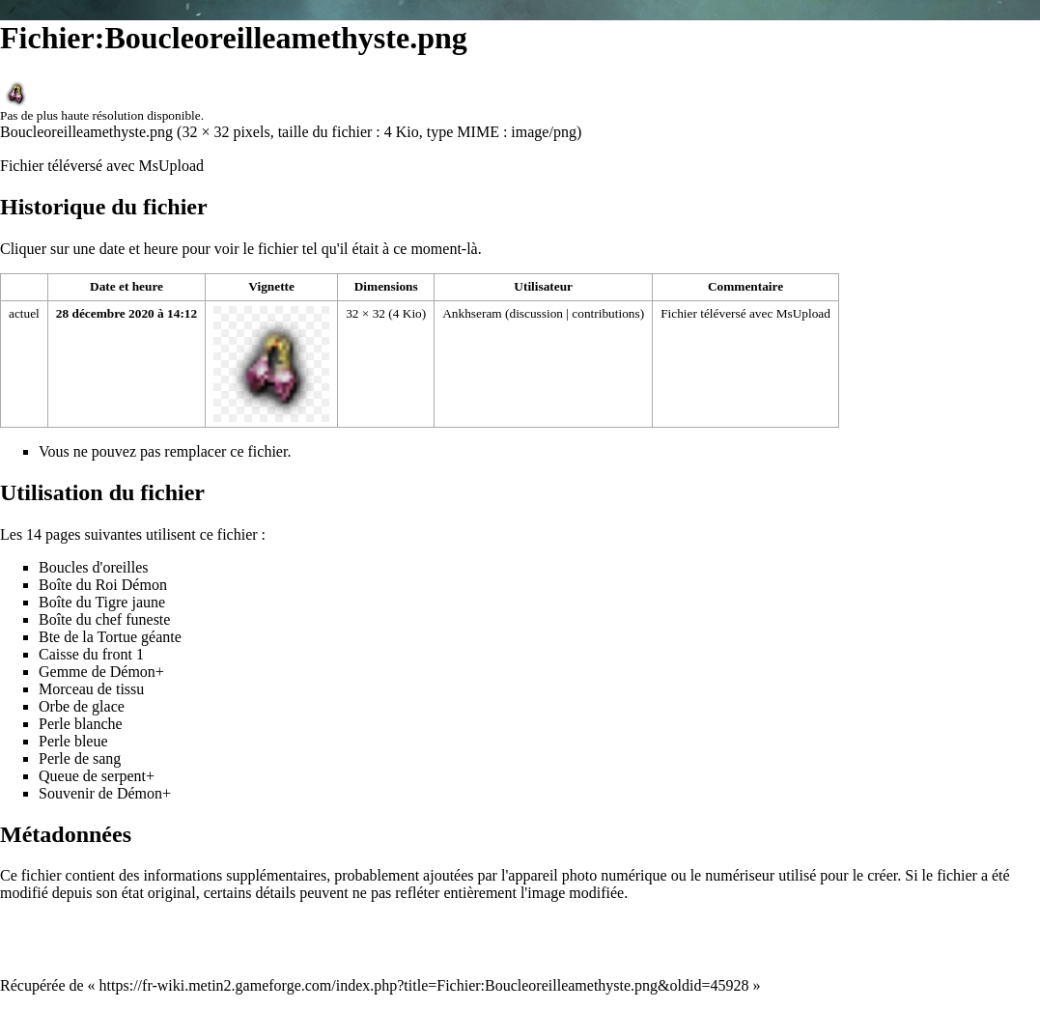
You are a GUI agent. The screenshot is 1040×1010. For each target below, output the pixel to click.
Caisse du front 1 (91, 654)
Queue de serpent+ (97, 776)
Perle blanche (81, 723)
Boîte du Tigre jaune (102, 602)
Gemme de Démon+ (101, 671)
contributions (605, 313)
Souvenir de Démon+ (105, 793)
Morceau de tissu (91, 689)
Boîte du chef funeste (104, 619)
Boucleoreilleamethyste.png (86, 132)
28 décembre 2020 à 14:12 (126, 313)
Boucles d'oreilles (94, 567)
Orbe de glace (82, 706)
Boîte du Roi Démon (103, 584)
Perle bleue (73, 741)
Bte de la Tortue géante (110, 637)
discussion (536, 313)
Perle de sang (80, 758)
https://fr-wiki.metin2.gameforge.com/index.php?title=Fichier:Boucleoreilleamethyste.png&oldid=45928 (424, 985)
